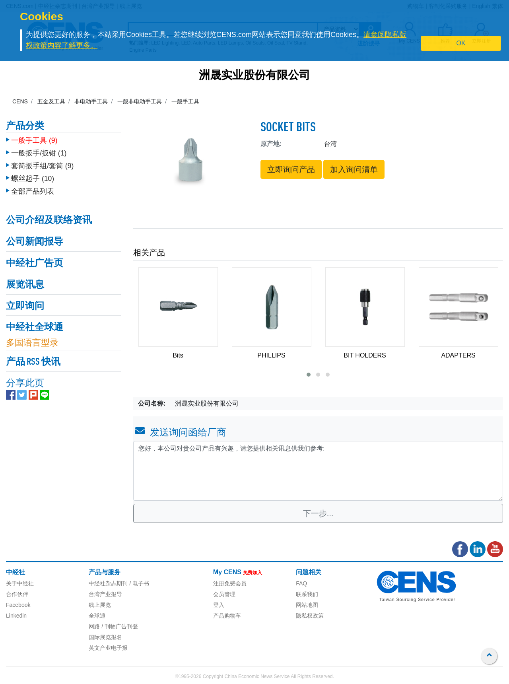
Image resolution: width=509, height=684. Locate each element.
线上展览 (100, 605)
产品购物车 (227, 615)
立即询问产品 (291, 169)
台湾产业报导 (105, 594)
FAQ (301, 583)
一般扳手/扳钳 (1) (38, 149)
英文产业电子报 (108, 648)
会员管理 (224, 594)
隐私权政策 (310, 615)
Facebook (18, 605)
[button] (308, 375)
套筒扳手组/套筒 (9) (42, 162)
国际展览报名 (105, 637)
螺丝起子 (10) (32, 175)
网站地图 (307, 605)
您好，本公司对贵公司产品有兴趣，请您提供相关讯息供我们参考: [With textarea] (318, 471)
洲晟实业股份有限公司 (254, 76)
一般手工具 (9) (34, 136)
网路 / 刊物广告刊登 (113, 626)
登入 (218, 605)
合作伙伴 (17, 594)
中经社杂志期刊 (108, 583)
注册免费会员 (230, 583)
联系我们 (307, 594)
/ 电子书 (138, 583)
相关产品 (149, 252)
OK (461, 43)
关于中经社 (20, 583)
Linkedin (16, 615)
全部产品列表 (32, 187)
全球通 (97, 615)
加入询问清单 (354, 169)
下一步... (318, 513)
